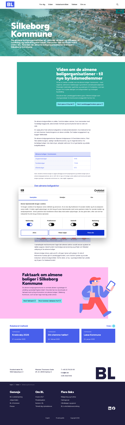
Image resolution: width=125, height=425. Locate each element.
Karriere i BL (39, 403)
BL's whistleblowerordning (70, 406)
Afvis (34, 233)
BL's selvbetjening (16, 397)
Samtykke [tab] (33, 197)
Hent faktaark (29, 301)
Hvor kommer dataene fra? (49, 301)
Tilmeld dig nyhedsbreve (43, 406)
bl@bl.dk (65, 373)
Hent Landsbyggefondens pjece (90, 104)
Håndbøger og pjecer (68, 403)
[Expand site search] (117, 4)
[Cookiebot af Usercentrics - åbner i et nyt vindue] (95, 190)
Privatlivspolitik (60, 418)
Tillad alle (90, 233)
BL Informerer (15, 403)
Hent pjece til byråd (65, 104)
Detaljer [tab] (62, 197)
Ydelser (74, 4)
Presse (12, 406)
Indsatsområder (62, 4)
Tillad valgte (62, 233)
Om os (83, 4)
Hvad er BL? (39, 397)
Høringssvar (65, 400)
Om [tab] (92, 197)
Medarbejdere (40, 400)
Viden (50, 4)
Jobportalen (14, 400)
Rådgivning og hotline (68, 397)
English (48, 418)
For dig (42, 4)
